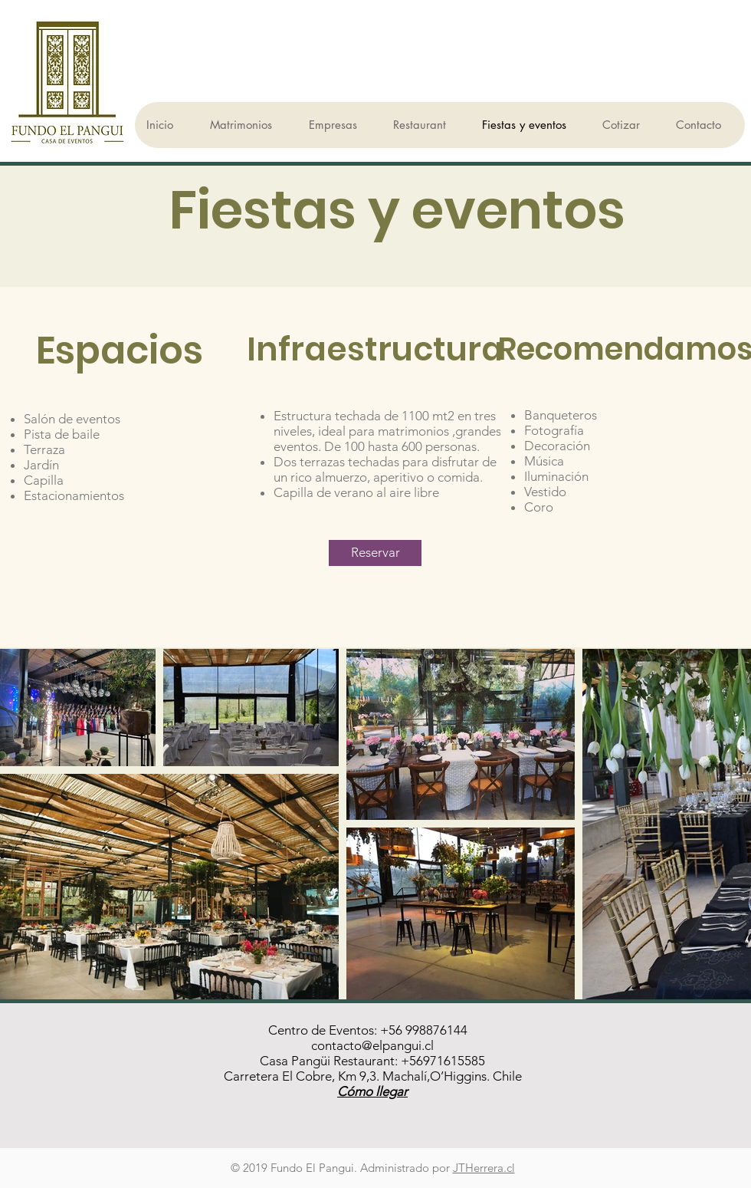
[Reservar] (375, 553)
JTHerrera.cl (484, 1167)
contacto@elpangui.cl (372, 1045)
